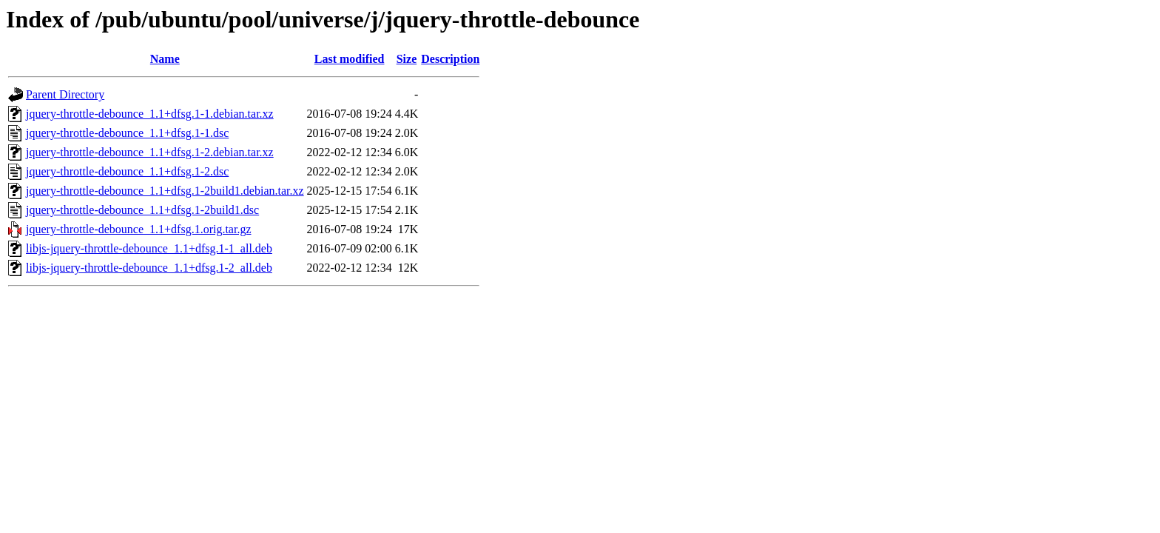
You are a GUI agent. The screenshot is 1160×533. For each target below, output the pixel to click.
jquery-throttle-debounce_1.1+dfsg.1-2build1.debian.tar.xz (165, 190)
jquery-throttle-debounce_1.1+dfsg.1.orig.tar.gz (139, 229)
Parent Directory (65, 94)
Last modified (349, 59)
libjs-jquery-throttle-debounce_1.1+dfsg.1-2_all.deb (149, 267)
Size (407, 59)
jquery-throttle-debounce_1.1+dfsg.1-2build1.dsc (142, 210)
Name (165, 59)
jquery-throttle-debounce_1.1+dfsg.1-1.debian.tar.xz (150, 113)
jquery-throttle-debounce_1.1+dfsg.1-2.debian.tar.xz (150, 152)
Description (450, 59)
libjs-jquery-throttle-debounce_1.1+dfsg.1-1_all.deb (149, 248)
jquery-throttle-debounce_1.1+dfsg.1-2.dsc (127, 171)
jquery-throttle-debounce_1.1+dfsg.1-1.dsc (127, 133)
